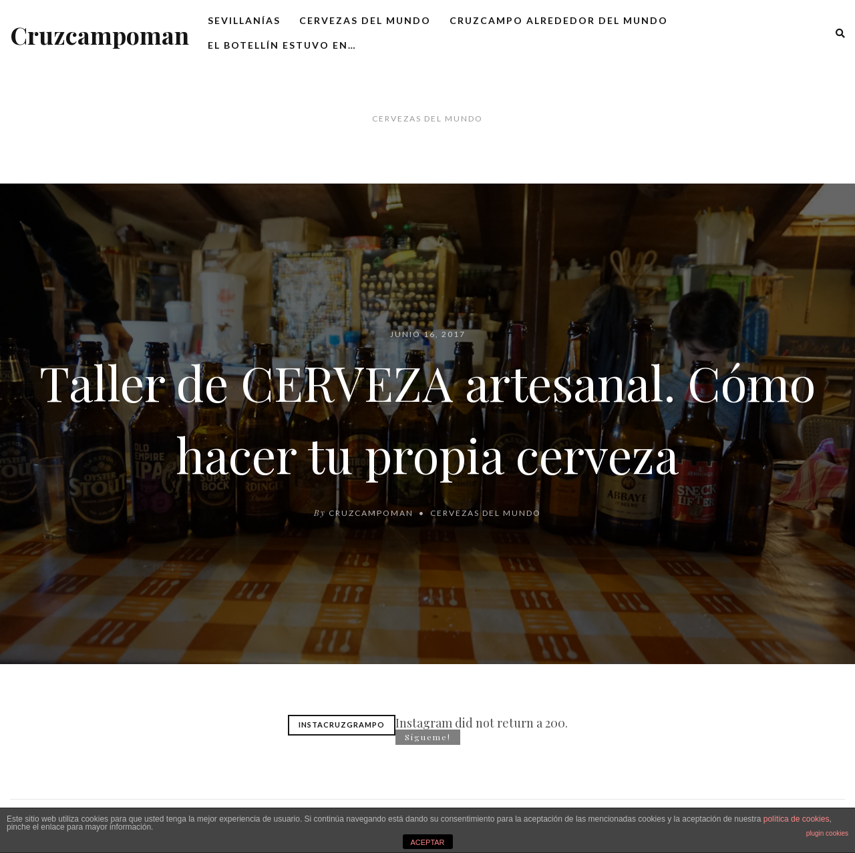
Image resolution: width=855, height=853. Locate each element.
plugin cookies (827, 833)
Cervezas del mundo (365, 20)
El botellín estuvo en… (282, 45)
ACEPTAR (427, 842)
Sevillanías (244, 20)
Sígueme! (428, 737)
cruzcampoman (371, 513)
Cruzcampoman (99, 35)
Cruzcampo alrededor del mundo (559, 20)
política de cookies (796, 819)
